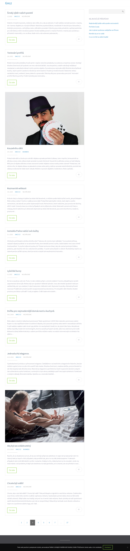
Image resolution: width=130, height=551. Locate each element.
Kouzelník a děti (15, 148)
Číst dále (12, 40)
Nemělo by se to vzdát (96, 34)
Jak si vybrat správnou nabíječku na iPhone (104, 30)
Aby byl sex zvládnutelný (19, 445)
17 (67, 523)
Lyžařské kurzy (14, 270)
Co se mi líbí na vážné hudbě (98, 37)
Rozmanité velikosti (16, 188)
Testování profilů (15, 52)
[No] (127, 547)
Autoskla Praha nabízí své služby (23, 230)
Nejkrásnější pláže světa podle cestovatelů (104, 23)
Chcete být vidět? (15, 483)
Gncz (8, 3)
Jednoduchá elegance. (18, 353)
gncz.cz (17, 16)
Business (26, 152)
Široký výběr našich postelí (20, 12)
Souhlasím (108, 547)
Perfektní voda (94, 27)
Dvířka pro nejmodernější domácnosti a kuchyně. (31, 311)
